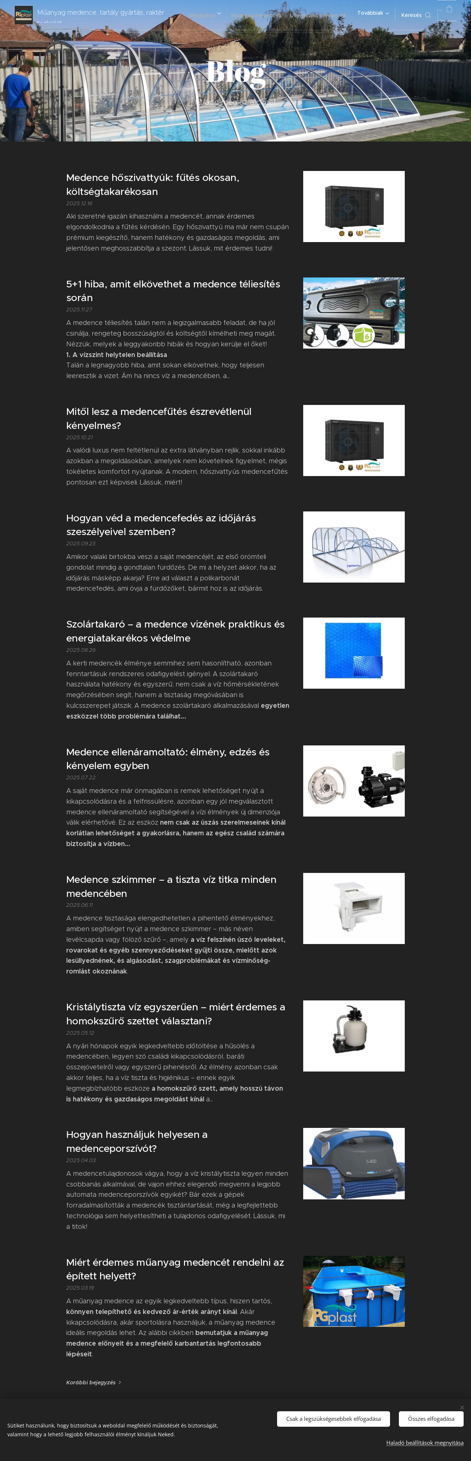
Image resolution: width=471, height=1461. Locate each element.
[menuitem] (248, 15)
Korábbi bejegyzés (91, 1382)
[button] (400, 15)
